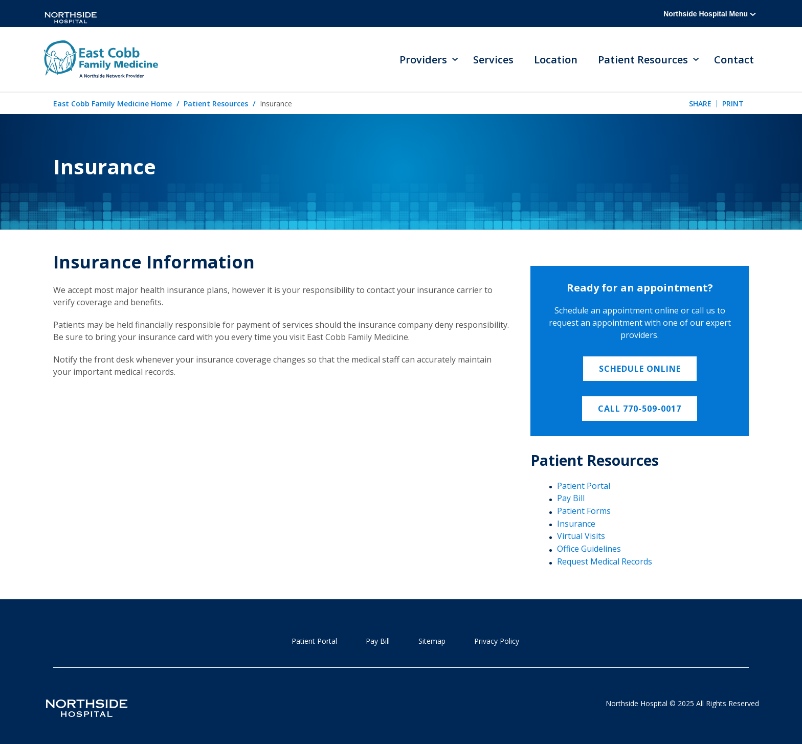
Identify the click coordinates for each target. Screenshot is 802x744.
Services (493, 59)
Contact (734, 59)
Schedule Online (640, 368)
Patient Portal (583, 485)
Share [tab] (700, 103)
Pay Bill (571, 498)
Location (555, 59)
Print (733, 103)
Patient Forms (584, 510)
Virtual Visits (581, 536)
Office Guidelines (589, 548)
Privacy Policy (496, 641)
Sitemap (431, 641)
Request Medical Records (604, 561)
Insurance (576, 523)
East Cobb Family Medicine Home (112, 103)
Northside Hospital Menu (709, 14)
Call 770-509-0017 (639, 408)
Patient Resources (216, 103)
